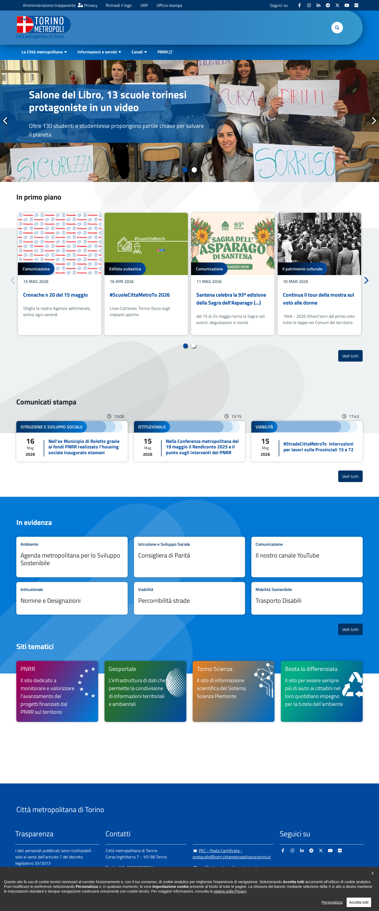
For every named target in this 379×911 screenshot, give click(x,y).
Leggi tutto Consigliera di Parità (189, 557)
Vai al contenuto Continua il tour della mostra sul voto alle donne (319, 274)
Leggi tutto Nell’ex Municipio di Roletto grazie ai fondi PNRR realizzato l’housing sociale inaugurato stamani (72, 441)
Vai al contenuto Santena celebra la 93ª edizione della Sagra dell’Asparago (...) (233, 274)
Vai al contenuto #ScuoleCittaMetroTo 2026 (146, 274)
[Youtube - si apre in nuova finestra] (347, 5)
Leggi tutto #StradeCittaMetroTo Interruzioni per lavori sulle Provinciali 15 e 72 (307, 441)
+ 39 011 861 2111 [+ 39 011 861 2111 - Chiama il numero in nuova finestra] (146, 878)
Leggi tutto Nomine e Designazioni (72, 598)
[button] (337, 27)
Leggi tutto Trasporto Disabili (307, 598)
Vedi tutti (352, 355)
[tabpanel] (189, 121)
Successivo (373, 120)
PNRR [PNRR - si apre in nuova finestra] (162, 52)
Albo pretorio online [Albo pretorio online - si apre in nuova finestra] (33, 881)
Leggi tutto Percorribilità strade (189, 598)
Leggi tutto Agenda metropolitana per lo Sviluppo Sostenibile (72, 557)
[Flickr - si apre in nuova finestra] (356, 5)
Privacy (90, 5)
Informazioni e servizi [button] (97, 52)
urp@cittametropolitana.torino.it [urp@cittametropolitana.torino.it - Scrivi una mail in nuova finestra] (225, 867)
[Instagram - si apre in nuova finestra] (309, 5)
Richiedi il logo (119, 5)
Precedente (5, 120)
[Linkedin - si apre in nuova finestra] (318, 5)
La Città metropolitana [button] (42, 52)
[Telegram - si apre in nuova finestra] (328, 5)
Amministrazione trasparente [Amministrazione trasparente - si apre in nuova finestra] (49, 5)
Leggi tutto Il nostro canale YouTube (307, 557)
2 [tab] (194, 170)
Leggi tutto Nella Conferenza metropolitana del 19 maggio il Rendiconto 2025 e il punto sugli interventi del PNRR (189, 441)
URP (144, 5)
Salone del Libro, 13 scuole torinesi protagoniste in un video (108, 101)
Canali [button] (137, 52)
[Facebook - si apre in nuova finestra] (299, 5)
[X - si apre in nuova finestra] (337, 5)
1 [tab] (185, 170)
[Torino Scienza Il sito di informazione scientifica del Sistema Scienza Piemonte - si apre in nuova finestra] (234, 691)
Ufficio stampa (169, 5)
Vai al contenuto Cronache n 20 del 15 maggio (59, 274)
